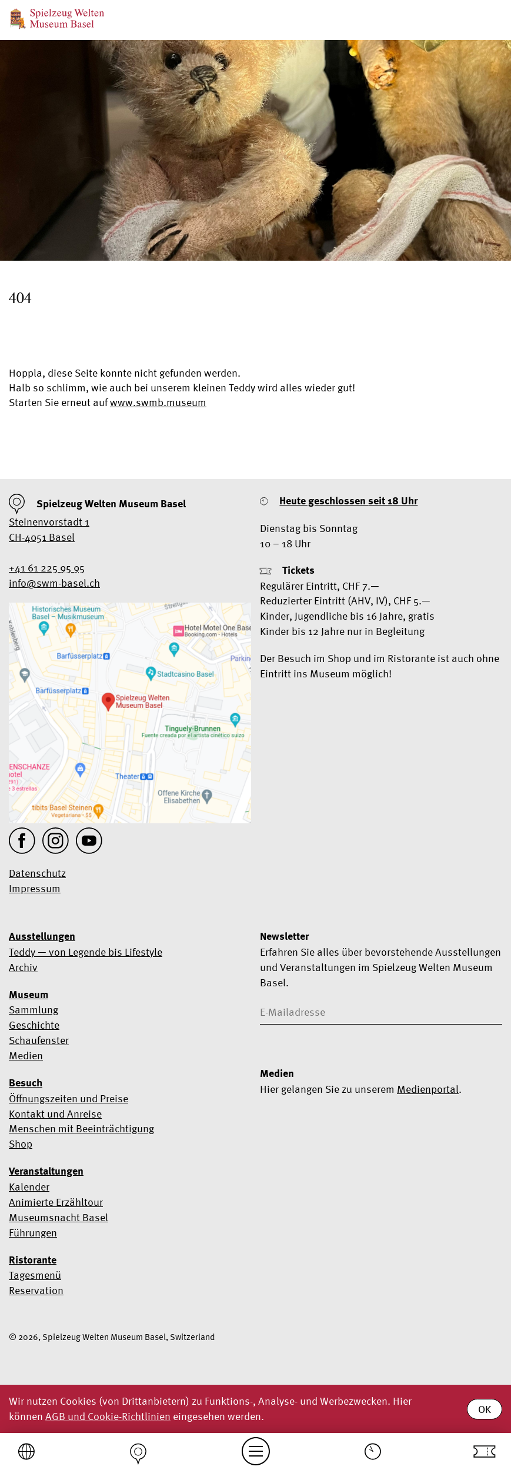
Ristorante (32, 1260)
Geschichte (34, 1025)
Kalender (29, 1187)
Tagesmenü (35, 1275)
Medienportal (428, 1089)
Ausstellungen (42, 936)
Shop (20, 1144)
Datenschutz (37, 873)
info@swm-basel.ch (54, 583)
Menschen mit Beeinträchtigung (81, 1128)
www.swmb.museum (158, 402)
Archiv (23, 967)
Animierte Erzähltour (56, 1202)
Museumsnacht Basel (58, 1217)
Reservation (36, 1290)
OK (484, 1409)
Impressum (35, 888)
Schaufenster (39, 1040)
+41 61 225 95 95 (47, 567)
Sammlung (33, 1009)
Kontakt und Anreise (55, 1114)
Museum (28, 994)
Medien (26, 1055)
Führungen (33, 1232)
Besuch (25, 1083)
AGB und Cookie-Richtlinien (108, 1416)
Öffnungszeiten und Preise (68, 1098)
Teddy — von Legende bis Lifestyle (85, 952)
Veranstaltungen (46, 1171)
